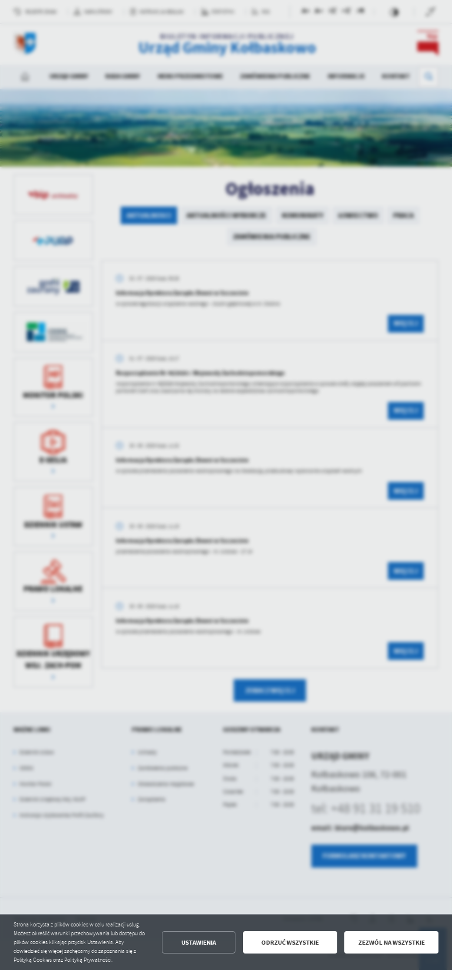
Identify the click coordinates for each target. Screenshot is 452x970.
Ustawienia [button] (198, 942)
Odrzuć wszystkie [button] (290, 942)
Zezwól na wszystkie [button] (391, 942)
